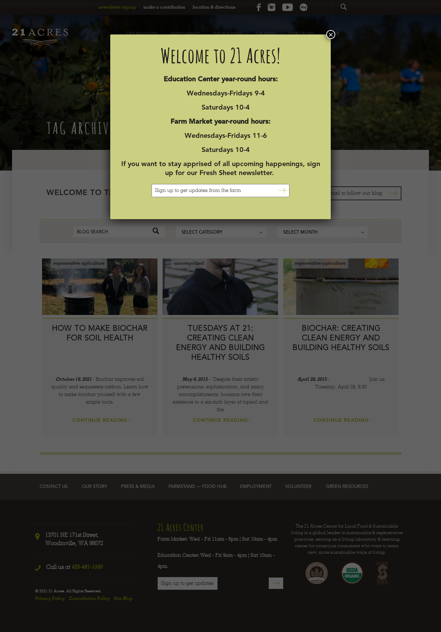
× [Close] (330, 34)
